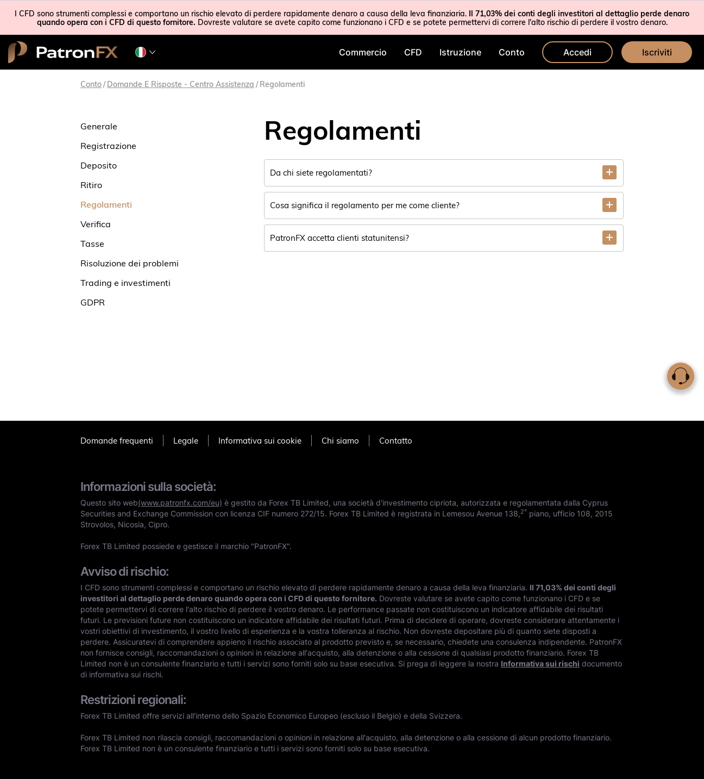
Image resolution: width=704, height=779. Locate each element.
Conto (512, 52)
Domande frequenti (116, 440)
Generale (98, 126)
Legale (185, 440)
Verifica (95, 224)
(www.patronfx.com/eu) (180, 502)
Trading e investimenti (125, 282)
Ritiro (91, 184)
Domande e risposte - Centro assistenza (180, 84)
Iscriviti (657, 52)
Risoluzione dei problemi (129, 263)
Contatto (395, 440)
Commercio (363, 52)
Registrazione (108, 145)
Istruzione (460, 52)
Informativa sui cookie (259, 440)
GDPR (92, 302)
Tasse (92, 243)
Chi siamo (340, 440)
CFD (413, 52)
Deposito (98, 165)
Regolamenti (106, 204)
